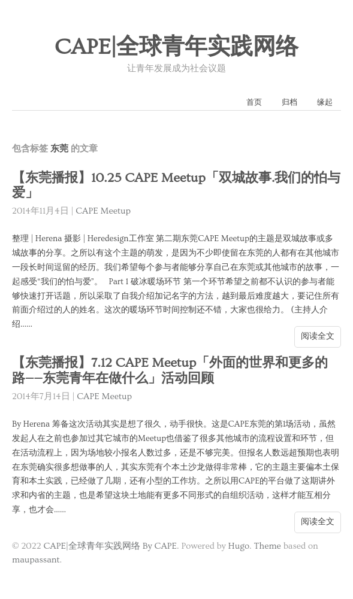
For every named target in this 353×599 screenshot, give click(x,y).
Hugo (238, 546)
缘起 (325, 102)
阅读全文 (317, 336)
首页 (254, 102)
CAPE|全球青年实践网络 (177, 47)
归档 (289, 102)
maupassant (36, 560)
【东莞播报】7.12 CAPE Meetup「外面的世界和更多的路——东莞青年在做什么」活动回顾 (170, 370)
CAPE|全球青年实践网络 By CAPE (110, 546)
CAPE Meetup (103, 211)
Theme (267, 546)
